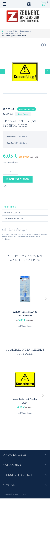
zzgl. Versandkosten (10, 162)
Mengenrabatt (11, 213)
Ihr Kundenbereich (17, 475)
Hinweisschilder (11, 31)
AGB (24, 494)
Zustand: (8, 114)
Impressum (7, 494)
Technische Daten (13, 219)
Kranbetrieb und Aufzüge (11, 33)
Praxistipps (6, 239)
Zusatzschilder (25, 31)
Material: (11, 136)
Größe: (10, 143)
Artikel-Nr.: (9, 109)
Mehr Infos (9, 207)
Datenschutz (17, 494)
